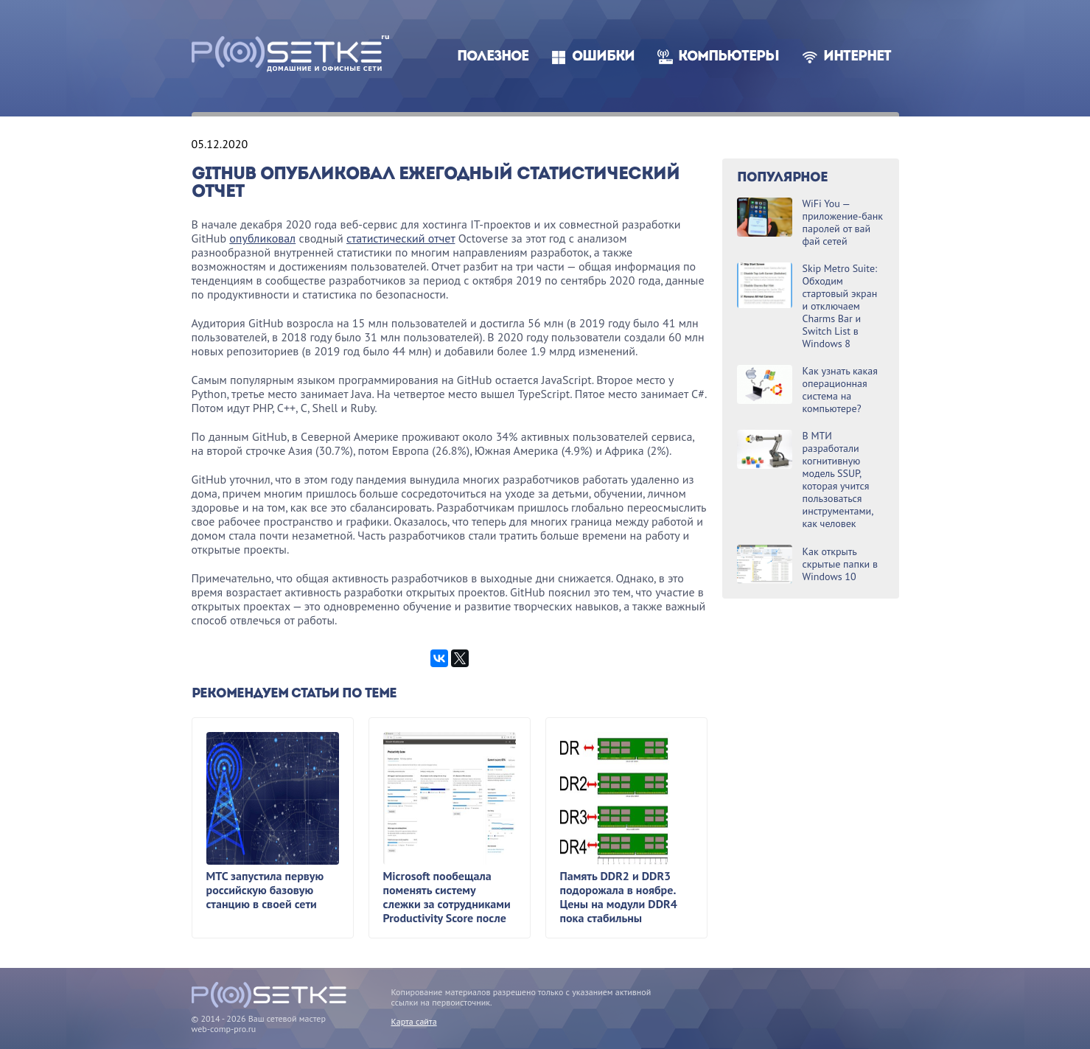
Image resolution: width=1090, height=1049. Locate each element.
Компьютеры (728, 57)
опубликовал (262, 238)
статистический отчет (400, 238)
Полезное (492, 57)
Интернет (857, 57)
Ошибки (603, 57)
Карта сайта (414, 1021)
